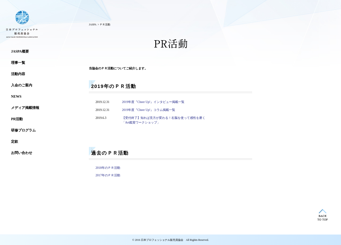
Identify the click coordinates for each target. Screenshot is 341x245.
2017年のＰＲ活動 (108, 175)
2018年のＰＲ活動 (108, 167)
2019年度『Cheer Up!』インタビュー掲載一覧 (153, 102)
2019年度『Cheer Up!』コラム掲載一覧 (148, 110)
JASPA (92, 24)
